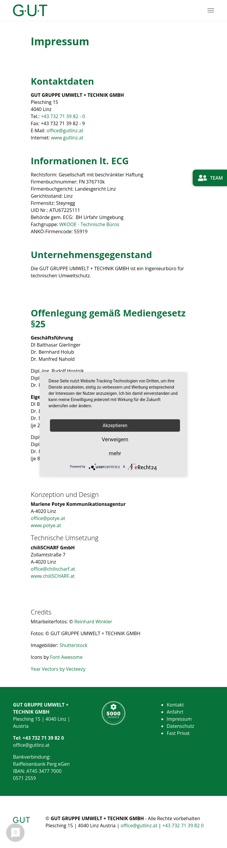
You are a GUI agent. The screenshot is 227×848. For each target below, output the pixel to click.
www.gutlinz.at (67, 137)
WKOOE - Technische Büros (89, 224)
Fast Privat (178, 733)
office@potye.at (48, 518)
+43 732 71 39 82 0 (43, 738)
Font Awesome (66, 657)
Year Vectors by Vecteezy (58, 669)
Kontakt (175, 704)
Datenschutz (180, 726)
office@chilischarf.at (53, 569)
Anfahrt (175, 712)
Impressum (179, 719)
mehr (115, 453)
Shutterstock (73, 645)
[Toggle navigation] (210, 10)
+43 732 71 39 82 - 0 (63, 116)
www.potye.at (46, 525)
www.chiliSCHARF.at (53, 576)
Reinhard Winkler (93, 621)
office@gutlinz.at (65, 130)
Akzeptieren (115, 425)
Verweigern (115, 439)
